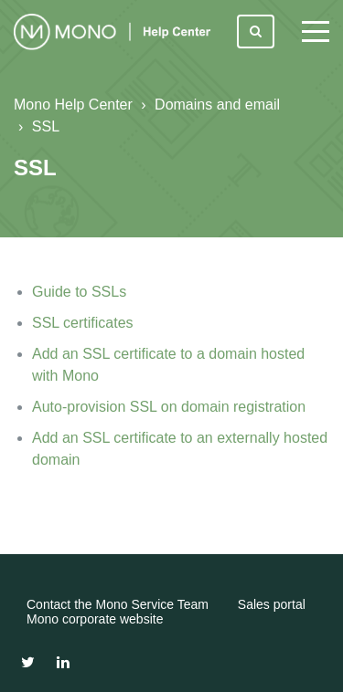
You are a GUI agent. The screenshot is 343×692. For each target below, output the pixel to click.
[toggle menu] (315, 32)
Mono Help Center (73, 104)
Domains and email (217, 104)
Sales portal (271, 604)
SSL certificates (83, 322)
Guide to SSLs (79, 291)
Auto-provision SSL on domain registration (168, 406)
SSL (45, 126)
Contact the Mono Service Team (118, 604)
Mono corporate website (95, 619)
